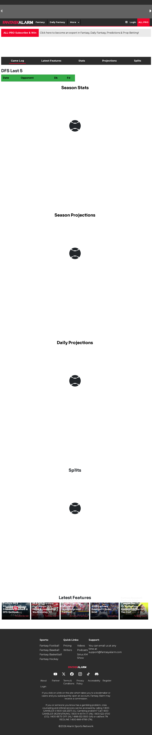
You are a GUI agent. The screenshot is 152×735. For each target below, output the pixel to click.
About (43, 680)
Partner (56, 680)
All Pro (143, 22)
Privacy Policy (80, 682)
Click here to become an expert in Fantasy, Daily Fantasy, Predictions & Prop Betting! (89, 32)
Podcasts (82, 650)
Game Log (17, 60)
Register (107, 680)
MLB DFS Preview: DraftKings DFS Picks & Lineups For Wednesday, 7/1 (44, 608)
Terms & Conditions (68, 682)
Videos (81, 645)
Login (133, 22)
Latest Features (51, 60)
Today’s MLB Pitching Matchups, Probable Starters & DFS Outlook (15, 608)
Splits (137, 60)
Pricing (67, 645)
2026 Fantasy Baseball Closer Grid (101, 609)
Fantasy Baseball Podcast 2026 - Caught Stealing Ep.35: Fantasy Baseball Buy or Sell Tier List (133, 605)
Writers (67, 650)
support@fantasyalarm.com (105, 652)
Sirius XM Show (82, 656)
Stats (82, 60)
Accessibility (94, 680)
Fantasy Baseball (49, 650)
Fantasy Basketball (51, 654)
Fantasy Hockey (49, 659)
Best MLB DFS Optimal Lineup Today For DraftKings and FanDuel (71, 606)
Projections (109, 60)
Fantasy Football (49, 645)
